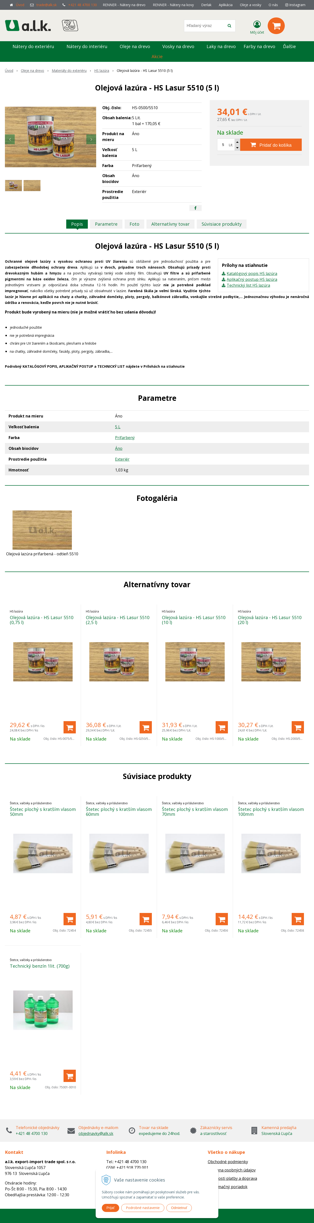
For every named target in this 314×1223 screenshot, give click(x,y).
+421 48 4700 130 (82, 4)
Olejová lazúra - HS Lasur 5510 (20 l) (269, 619)
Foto (134, 224)
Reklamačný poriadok (228, 1186)
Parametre (106, 224)
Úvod (20, 4)
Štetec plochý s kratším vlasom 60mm (119, 811)
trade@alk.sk (47, 4)
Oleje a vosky (250, 4)
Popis (77, 224)
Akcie (157, 56)
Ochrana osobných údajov (232, 1170)
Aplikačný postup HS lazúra (252, 279)
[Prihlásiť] (257, 27)
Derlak (206, 4)
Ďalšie (292, 46)
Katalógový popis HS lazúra (252, 273)
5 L (117, 426)
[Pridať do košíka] (271, 145)
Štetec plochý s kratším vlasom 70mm (195, 811)
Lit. (231, 145)
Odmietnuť (179, 1208)
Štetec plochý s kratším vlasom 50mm (43, 811)
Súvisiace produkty (222, 224)
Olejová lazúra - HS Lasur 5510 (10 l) (193, 619)
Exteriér (122, 459)
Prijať (110, 1208)
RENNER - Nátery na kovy (173, 4)
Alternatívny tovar (170, 224)
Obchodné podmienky (228, 1161)
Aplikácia (226, 4)
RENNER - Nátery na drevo (124, 4)
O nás (273, 4)
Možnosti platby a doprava (232, 1178)
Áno (118, 448)
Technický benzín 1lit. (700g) (39, 966)
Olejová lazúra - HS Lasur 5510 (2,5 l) (117, 619)
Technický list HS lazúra (248, 285)
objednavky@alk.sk (95, 1133)
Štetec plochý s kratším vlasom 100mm (271, 811)
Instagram (295, 4)
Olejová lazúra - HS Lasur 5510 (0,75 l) (41, 619)
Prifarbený (125, 437)
